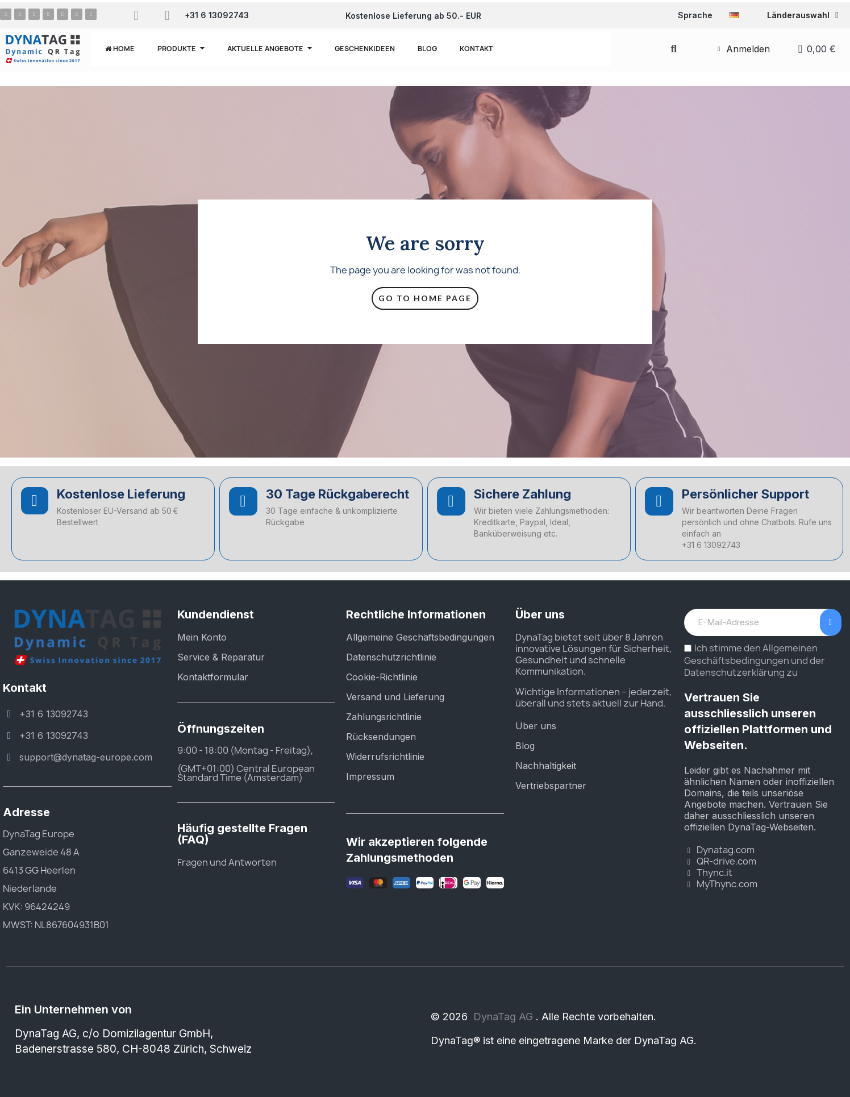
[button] (674, 49)
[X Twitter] (62, 14)
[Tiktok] (91, 14)
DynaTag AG (504, 1017)
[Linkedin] (48, 14)
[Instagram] (20, 14)
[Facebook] (5, 14)
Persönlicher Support (745, 494)
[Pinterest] (34, 14)
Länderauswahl (803, 15)
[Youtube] (76, 14)
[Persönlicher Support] (659, 501)
